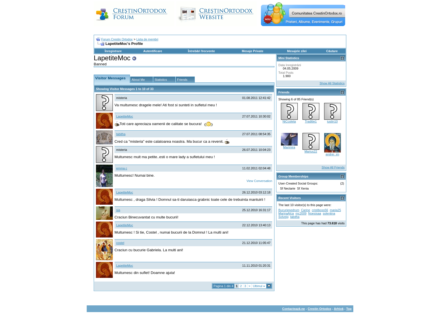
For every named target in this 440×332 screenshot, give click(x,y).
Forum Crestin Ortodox (117, 39)
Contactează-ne (293, 308)
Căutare (332, 51)
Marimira (289, 147)
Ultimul (259, 286)
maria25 (335, 210)
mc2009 (300, 213)
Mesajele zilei (297, 51)
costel (120, 243)
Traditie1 (311, 121)
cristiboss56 (320, 210)
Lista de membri (147, 39)
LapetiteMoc (124, 116)
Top (349, 308)
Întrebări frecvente (201, 51)
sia (118, 210)
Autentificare (152, 51)
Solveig (283, 216)
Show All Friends (333, 167)
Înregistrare (113, 51)
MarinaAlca (286, 213)
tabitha (120, 134)
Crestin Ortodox (319, 308)
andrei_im (332, 154)
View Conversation (259, 181)
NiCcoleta (289, 121)
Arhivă (338, 308)
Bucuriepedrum (288, 210)
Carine (305, 210)
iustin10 (332, 121)
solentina (329, 213)
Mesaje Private (252, 51)
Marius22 (310, 151)
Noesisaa (314, 213)
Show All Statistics (332, 83)
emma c (121, 168)
